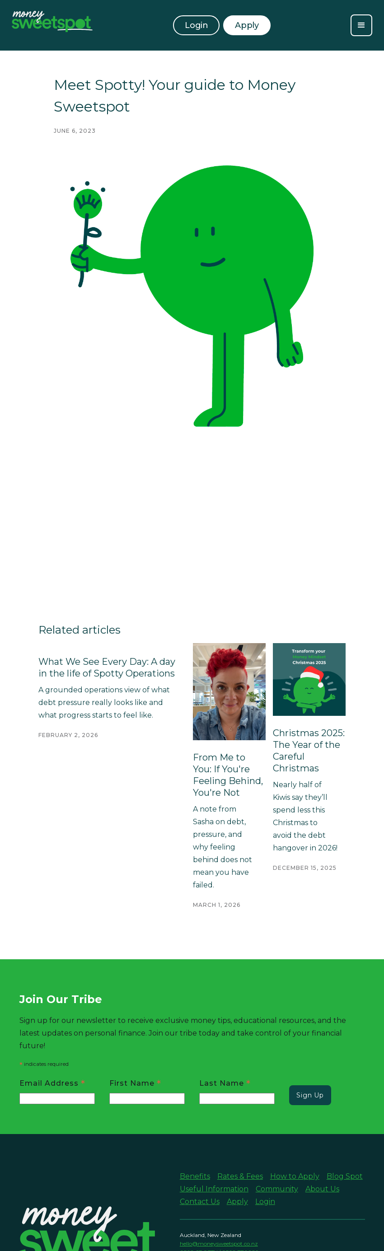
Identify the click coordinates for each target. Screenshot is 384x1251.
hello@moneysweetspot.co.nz (219, 1243)
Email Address (52, 1083)
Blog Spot (345, 1176)
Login (196, 25)
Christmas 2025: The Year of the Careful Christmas (309, 751)
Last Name (225, 1083)
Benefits (195, 1176)
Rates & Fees (240, 1176)
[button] (361, 25)
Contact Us (200, 1201)
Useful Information (214, 1189)
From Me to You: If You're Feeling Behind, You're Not (228, 775)
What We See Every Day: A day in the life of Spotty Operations (106, 667)
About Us (322, 1189)
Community (277, 1189)
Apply (237, 1201)
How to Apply (294, 1176)
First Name (135, 1083)
